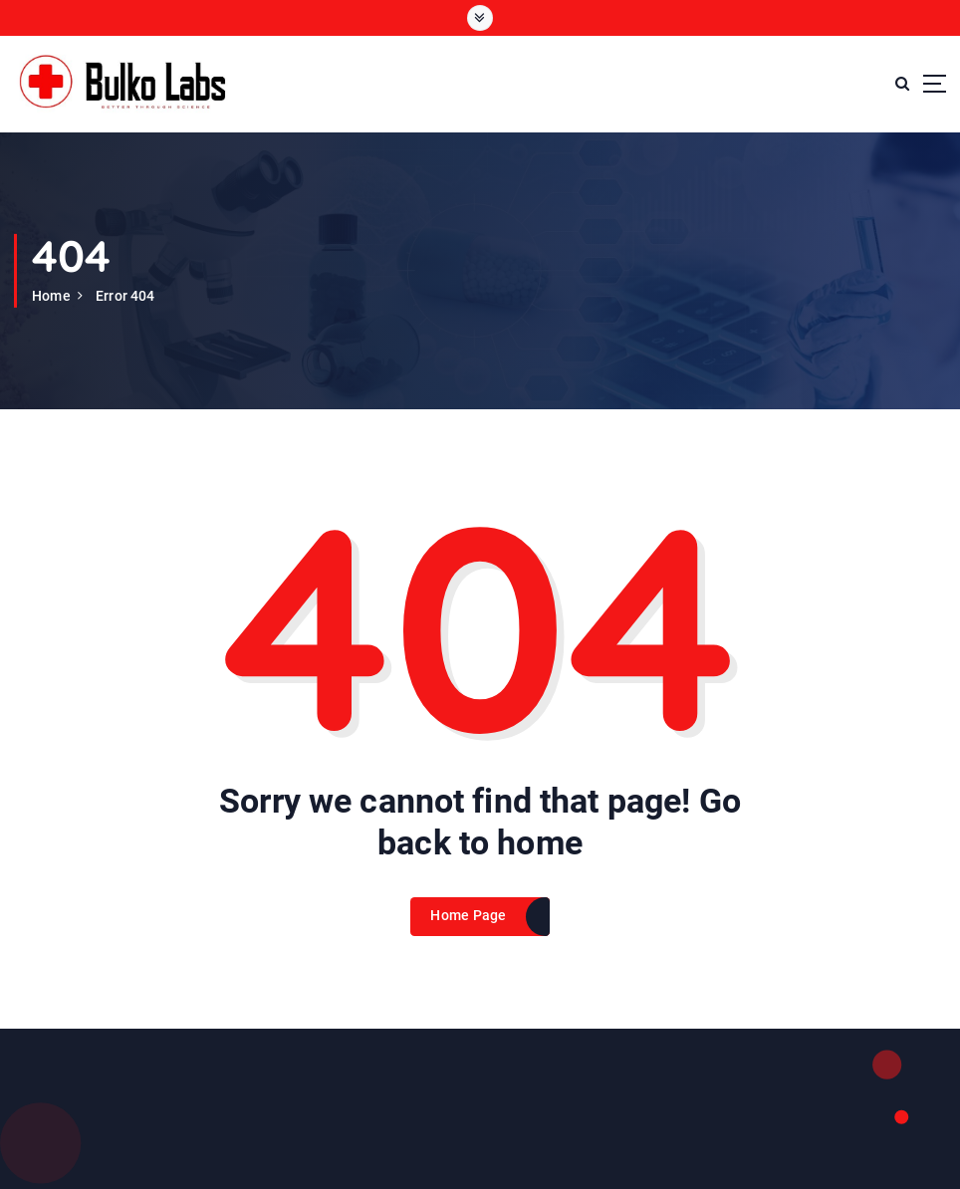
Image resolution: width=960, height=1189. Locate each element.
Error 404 (125, 296)
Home (51, 296)
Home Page (468, 915)
